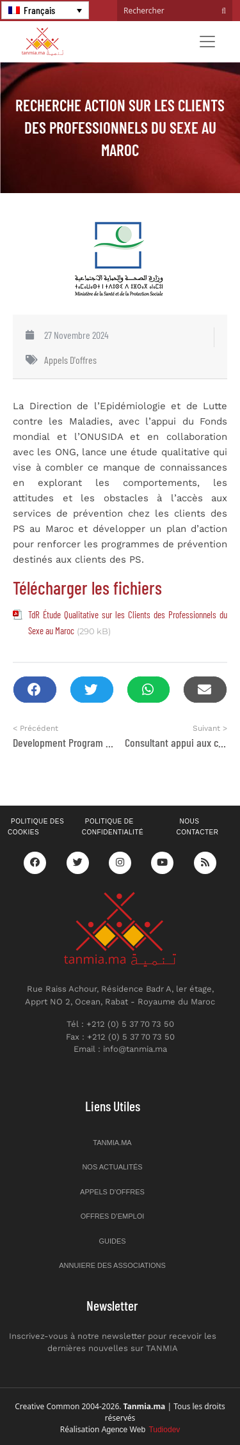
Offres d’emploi (113, 1216)
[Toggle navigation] (207, 41)
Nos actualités (112, 1167)
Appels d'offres (70, 360)
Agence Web (141, 1429)
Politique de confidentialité (112, 827)
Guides (112, 1241)
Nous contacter (197, 827)
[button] (35, 689)
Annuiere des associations (112, 1265)
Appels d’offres (112, 1192)
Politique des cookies (36, 827)
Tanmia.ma (112, 1142)
